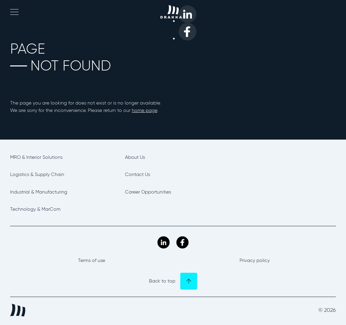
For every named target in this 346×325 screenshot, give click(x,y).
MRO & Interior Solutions (36, 157)
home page (144, 110)
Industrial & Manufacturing (38, 192)
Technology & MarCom (35, 209)
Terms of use (91, 260)
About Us (135, 157)
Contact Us (137, 174)
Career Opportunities (148, 192)
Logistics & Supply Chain (37, 174)
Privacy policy (255, 260)
